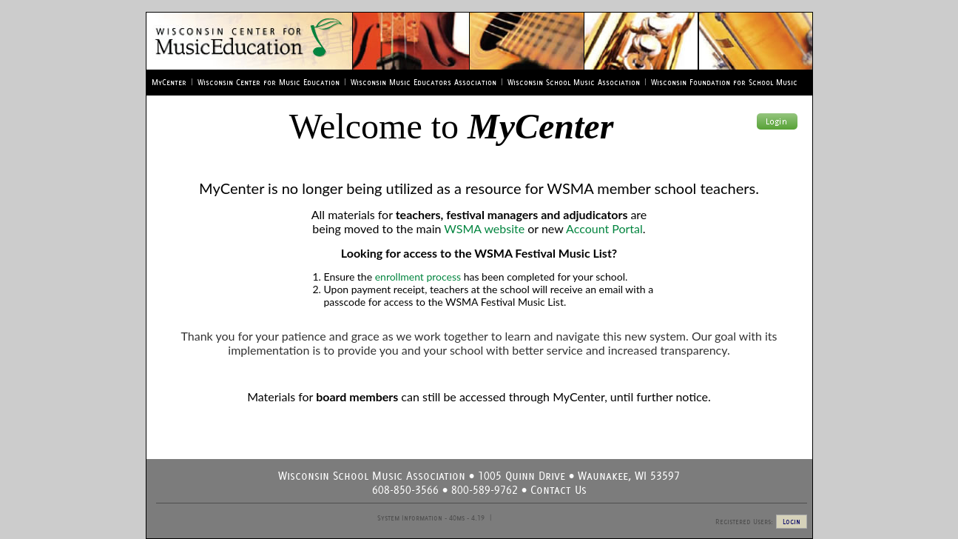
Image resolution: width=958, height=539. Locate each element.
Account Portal (604, 228)
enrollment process (418, 276)
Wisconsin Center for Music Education (269, 82)
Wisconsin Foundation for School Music (724, 82)
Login (791, 521)
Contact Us (558, 490)
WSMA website (484, 228)
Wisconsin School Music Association (573, 82)
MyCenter (169, 82)
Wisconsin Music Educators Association (423, 82)
